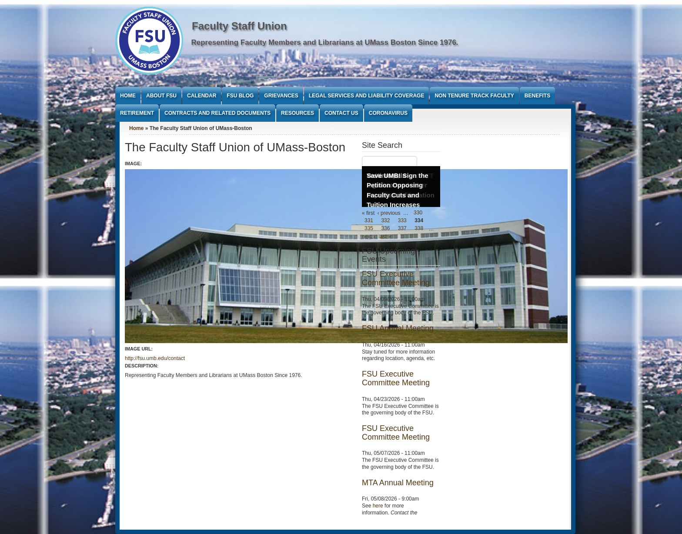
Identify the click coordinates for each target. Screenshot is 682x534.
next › (368, 237)
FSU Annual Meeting (398, 328)
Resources (297, 113)
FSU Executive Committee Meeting (396, 278)
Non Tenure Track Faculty (474, 96)
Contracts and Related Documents (217, 113)
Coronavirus (388, 113)
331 (368, 221)
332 (385, 221)
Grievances (281, 96)
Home (128, 96)
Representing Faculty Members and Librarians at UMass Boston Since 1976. (324, 42)
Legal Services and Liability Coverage (367, 96)
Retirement (137, 113)
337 (402, 229)
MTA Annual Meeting (398, 482)
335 (368, 229)
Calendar (201, 96)
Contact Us (341, 113)
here (378, 506)
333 (402, 221)
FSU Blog (240, 96)
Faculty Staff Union (239, 26)
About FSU (161, 96)
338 (419, 229)
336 (385, 229)
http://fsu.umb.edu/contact (155, 358)
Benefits (537, 96)
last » (384, 237)
